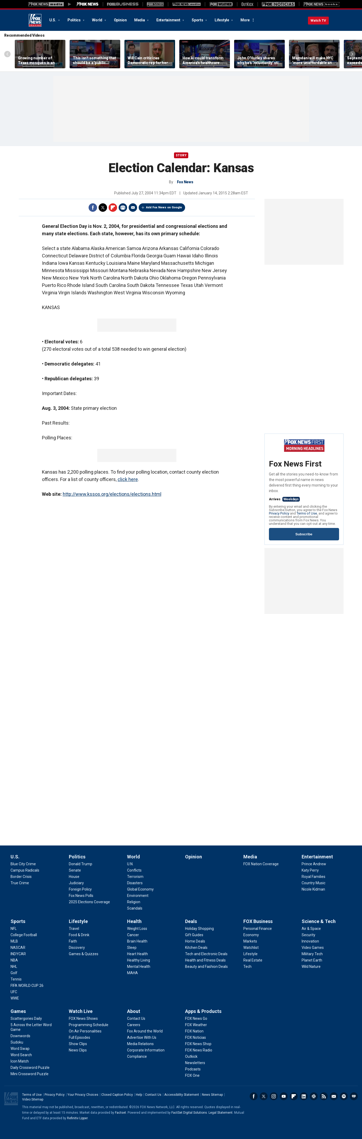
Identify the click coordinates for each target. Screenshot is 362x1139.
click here (128, 479)
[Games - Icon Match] (20, 1061)
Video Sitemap (32, 1099)
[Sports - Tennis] (16, 979)
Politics (74, 20)
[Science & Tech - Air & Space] (311, 928)
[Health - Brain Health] (137, 941)
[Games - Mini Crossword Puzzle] (30, 1074)
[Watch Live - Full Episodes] (79, 1037)
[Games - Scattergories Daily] (26, 1018)
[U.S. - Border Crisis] (21, 876)
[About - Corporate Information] (146, 1050)
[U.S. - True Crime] (20, 883)
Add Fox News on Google (164, 207)
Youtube (284, 1096)
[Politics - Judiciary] (76, 883)
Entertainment (168, 20)
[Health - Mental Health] (138, 966)
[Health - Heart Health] (137, 954)
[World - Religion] (133, 902)
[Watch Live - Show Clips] (78, 1044)
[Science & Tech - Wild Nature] (311, 966)
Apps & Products (203, 1011)
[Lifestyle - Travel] (74, 928)
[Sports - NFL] (14, 928)
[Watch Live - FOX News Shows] (83, 1018)
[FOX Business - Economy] (251, 935)
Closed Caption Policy (117, 1095)
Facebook (93, 207)
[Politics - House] (74, 876)
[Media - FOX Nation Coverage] (261, 864)
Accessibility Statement (181, 1095)
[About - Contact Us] (136, 1018)
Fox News (35, 20)
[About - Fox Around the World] (145, 1031)
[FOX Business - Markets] (250, 941)
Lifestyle (222, 20)
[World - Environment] (137, 895)
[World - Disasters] (135, 883)
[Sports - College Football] (24, 935)
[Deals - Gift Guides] (194, 935)
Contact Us (153, 1095)
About (133, 1011)
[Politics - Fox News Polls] (81, 895)
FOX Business (258, 921)
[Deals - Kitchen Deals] (196, 947)
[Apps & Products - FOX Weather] (196, 1025)
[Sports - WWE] (15, 998)
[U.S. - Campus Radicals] (25, 870)
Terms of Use (307, 513)
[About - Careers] (133, 1025)
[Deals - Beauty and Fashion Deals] (206, 966)
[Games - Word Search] (21, 1055)
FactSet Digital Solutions (189, 1112)
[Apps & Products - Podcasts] (193, 1069)
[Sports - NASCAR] (18, 947)
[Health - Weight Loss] (137, 928)
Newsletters (334, 1096)
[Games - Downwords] (20, 1036)
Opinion (120, 20)
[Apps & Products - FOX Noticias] (195, 1037)
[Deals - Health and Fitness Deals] (205, 960)
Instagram (274, 1096)
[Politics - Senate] (75, 870)
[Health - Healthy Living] (138, 960)
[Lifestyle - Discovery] (77, 947)
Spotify (344, 1096)
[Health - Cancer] (133, 935)
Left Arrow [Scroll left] (7, 54)
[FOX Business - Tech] (247, 966)
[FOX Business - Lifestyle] (250, 954)
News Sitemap (212, 1095)
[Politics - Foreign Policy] (80, 889)
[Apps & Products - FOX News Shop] (198, 1044)
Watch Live (81, 1011)
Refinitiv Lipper (77, 1118)
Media (140, 20)
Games (18, 1011)
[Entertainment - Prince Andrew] (314, 864)
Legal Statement (221, 1112)
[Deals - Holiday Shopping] (199, 928)
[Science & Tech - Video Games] (313, 947)
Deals (191, 921)
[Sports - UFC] (14, 992)
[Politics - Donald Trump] (80, 864)
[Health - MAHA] (132, 973)
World (97, 20)
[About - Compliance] (137, 1056)
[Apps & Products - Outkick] (191, 1056)
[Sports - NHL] (14, 966)
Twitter (103, 207)
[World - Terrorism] (135, 876)
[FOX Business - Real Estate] (252, 960)
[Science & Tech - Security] (308, 935)
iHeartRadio (354, 1096)
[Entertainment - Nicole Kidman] (313, 889)
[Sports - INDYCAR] (18, 954)
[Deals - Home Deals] (195, 941)
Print (123, 207)
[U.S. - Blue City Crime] (23, 864)
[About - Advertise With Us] (141, 1037)
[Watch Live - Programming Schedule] (88, 1025)
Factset (120, 1112)
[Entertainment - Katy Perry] (310, 870)
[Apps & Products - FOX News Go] (196, 1018)
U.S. (53, 20)
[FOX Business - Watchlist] (251, 947)
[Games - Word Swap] (20, 1048)
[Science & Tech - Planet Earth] (312, 960)
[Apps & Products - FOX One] (192, 1075)
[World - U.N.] (130, 864)
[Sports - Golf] (14, 973)
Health (134, 921)
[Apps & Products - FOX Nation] (194, 1031)
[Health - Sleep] (132, 947)
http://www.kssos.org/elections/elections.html (112, 494)
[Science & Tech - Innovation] (310, 941)
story (181, 155)
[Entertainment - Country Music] (313, 883)
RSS (324, 1096)
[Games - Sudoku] (17, 1042)
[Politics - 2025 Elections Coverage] (89, 902)
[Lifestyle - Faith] (73, 941)
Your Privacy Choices (82, 1095)
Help (139, 1095)
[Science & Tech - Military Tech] (312, 954)
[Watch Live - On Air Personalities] (85, 1031)
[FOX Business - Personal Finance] (257, 928)
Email (133, 207)
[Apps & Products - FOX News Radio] (198, 1050)
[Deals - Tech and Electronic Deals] (206, 954)
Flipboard (113, 207)
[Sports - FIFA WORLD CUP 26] (27, 985)
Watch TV (318, 20)
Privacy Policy (279, 513)
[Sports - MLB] (14, 941)
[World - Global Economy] (140, 889)
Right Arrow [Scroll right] (352, 54)
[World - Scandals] (134, 908)
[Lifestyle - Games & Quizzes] (83, 954)
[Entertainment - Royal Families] (313, 876)
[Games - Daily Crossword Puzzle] (30, 1067)
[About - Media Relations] (140, 1044)
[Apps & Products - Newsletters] (195, 1063)
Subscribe (303, 534)
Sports (198, 20)
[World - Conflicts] (134, 870)
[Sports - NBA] (14, 960)
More (245, 20)
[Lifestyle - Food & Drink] (79, 935)
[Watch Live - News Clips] (78, 1050)
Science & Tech (319, 921)
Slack (314, 1096)
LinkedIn (304, 1096)
